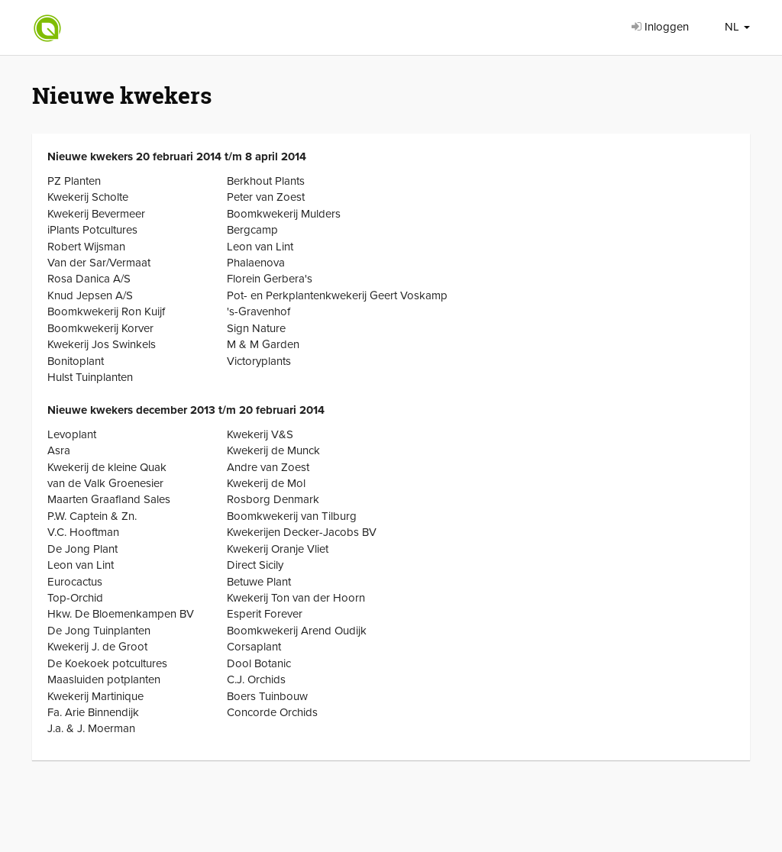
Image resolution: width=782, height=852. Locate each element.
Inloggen (660, 27)
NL (737, 27)
